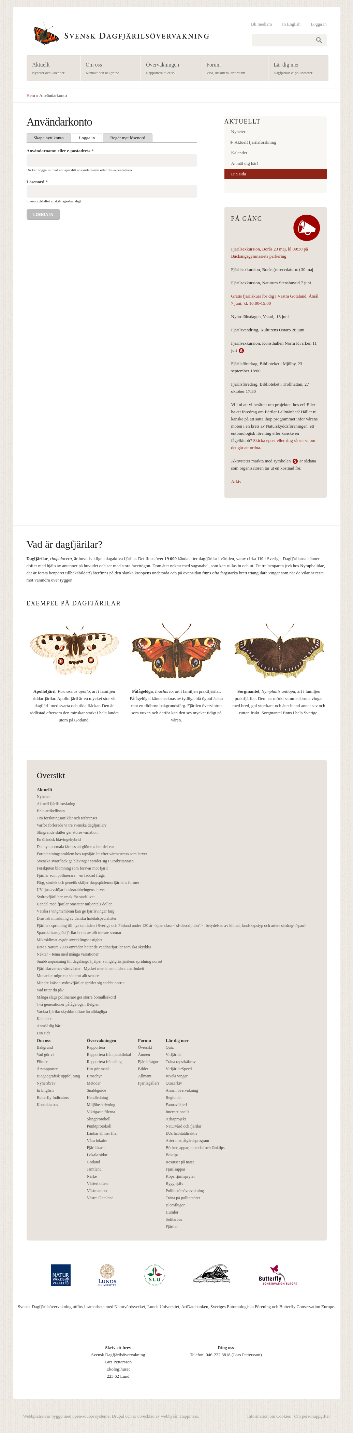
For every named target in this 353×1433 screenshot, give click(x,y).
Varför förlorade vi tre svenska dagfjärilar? (72, 825)
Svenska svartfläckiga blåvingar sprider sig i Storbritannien (85, 861)
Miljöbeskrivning (101, 1104)
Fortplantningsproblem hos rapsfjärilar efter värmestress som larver (92, 853)
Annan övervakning (182, 1090)
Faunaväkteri (176, 1104)
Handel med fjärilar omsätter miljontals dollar (74, 904)
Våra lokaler (97, 1140)
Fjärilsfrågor (148, 1061)
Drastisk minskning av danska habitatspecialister (77, 918)
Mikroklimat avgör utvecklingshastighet (70, 939)
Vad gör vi (45, 1054)
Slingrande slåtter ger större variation (67, 832)
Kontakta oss (47, 1104)
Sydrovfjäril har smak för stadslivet (66, 896)
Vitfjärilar (174, 1054)
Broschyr (94, 1076)
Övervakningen (168, 69)
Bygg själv (174, 1183)
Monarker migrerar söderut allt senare (68, 975)
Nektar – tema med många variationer (68, 954)
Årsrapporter (47, 1068)
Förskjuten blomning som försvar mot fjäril (72, 868)
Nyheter (238, 131)
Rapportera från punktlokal (109, 1054)
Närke (92, 1176)
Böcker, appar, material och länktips (195, 1147)
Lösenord (37, 181)
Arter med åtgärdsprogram (187, 1140)
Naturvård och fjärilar (184, 1126)
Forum (232, 69)
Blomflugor (175, 1205)
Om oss (108, 69)
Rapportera (96, 1047)
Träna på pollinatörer (183, 1197)
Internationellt (177, 1111)
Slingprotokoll (98, 1119)
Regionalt (174, 1097)
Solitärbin (174, 1219)
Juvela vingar (177, 1076)
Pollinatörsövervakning (185, 1190)
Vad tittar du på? (50, 990)
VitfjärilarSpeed (179, 1068)
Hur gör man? (98, 1068)
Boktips (172, 1154)
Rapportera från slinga (105, 1061)
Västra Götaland (100, 1197)
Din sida (238, 173)
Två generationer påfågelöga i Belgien (68, 1004)
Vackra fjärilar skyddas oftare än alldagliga (72, 1011)
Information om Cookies (269, 1416)
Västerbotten (97, 1183)
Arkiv (236, 481)
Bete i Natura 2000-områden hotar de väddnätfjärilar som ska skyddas (94, 947)
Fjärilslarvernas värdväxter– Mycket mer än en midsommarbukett (90, 968)
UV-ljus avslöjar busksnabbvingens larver (71, 889)
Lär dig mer (296, 69)
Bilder (143, 1068)
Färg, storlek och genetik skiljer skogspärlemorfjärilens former (88, 882)
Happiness (188, 1416)
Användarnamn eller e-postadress (60, 150)
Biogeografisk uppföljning (58, 1076)
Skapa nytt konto (49, 137)
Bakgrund (45, 1047)
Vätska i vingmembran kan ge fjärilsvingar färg (76, 911)
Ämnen (144, 1054)
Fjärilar (172, 1226)
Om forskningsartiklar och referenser (67, 818)
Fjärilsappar (175, 1169)
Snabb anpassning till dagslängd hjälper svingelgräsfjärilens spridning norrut (99, 961)
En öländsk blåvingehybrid (59, 839)
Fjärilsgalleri (148, 1083)
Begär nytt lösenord (127, 137)
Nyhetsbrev (46, 1083)
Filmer (42, 1061)
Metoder (94, 1083)
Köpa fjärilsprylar (180, 1176)
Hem (31, 95)
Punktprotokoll (99, 1126)
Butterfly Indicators (53, 1097)
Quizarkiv (174, 1083)
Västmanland (97, 1190)
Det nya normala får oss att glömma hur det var (75, 846)
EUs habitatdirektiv (182, 1133)
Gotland (93, 1162)
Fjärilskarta (96, 1147)
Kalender (239, 152)
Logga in (319, 24)
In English (291, 24)
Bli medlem (261, 24)
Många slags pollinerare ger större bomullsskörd (76, 997)
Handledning (97, 1097)
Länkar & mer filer (102, 1133)
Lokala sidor (97, 1154)
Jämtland (94, 1169)
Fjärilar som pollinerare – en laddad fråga (71, 875)
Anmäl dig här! (244, 163)
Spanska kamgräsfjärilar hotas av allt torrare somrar (79, 932)
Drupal (118, 1416)
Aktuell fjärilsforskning (255, 142)
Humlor (172, 1212)
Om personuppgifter (312, 1416)
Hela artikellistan (51, 810)
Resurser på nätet (180, 1162)
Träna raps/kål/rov (181, 1061)
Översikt (145, 1047)
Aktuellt (51, 69)
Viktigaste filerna (101, 1111)
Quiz (170, 1047)
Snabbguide (96, 1090)
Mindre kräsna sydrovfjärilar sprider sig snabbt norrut (81, 982)
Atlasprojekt (176, 1119)
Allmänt (144, 1076)
